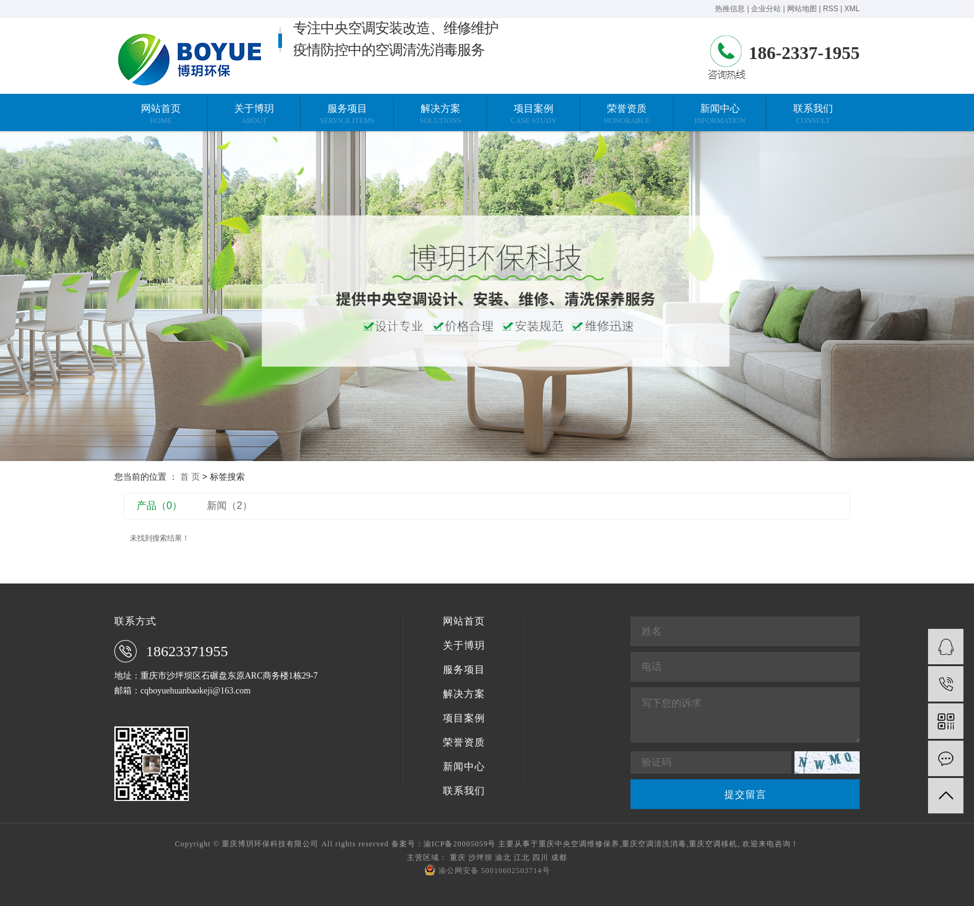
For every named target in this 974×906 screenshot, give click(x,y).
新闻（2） (229, 505)
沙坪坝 (480, 857)
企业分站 (766, 8)
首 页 (190, 477)
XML (852, 8)
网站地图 (802, 8)
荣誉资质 (464, 743)
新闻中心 (464, 767)
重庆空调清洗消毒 (654, 844)
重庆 (458, 857)
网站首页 (464, 621)
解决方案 (464, 694)
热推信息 (730, 8)
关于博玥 (464, 646)
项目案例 (464, 718)
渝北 (503, 857)
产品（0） (159, 505)
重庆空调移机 (713, 844)
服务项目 (464, 670)
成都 (559, 857)
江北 (522, 857)
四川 (540, 857)
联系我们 (464, 791)
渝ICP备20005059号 (460, 844)
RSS (831, 8)
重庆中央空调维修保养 (579, 844)
